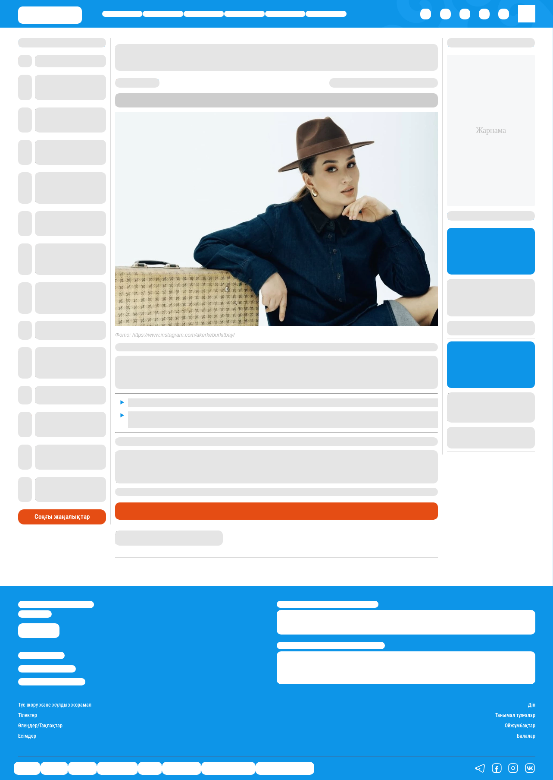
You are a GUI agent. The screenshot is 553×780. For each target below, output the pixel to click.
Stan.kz (397, 96)
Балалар (526, 736)
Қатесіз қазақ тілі (228, 768)
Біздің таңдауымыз (285, 768)
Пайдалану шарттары (51, 681)
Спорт (285, 14)
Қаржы (163, 14)
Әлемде (204, 14)
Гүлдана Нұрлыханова (142, 534)
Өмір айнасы (244, 14)
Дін (531, 705)
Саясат (122, 14)
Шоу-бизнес (326, 14)
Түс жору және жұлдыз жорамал (54, 705)
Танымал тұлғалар (515, 715)
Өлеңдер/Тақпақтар (40, 726)
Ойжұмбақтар (520, 726)
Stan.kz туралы (41, 655)
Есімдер (27, 736)
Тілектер (27, 715)
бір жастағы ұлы (235, 491)
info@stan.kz (35, 614)
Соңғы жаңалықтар (62, 517)
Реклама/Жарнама (47, 669)
